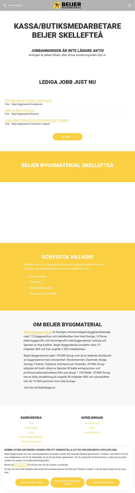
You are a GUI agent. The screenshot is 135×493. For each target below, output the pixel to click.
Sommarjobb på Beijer (31, 436)
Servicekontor (92, 423)
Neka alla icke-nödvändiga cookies (67, 482)
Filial (92, 427)
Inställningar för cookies (102, 482)
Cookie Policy (20, 465)
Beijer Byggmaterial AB (38, 332)
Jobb (31, 432)
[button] (129, 5)
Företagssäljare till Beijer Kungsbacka (67, 100)
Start (31, 423)
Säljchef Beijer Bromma (67, 110)
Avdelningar (31, 427)
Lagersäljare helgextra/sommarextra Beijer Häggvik (67, 120)
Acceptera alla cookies (32, 482)
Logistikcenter (92, 432)
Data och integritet (31, 441)
